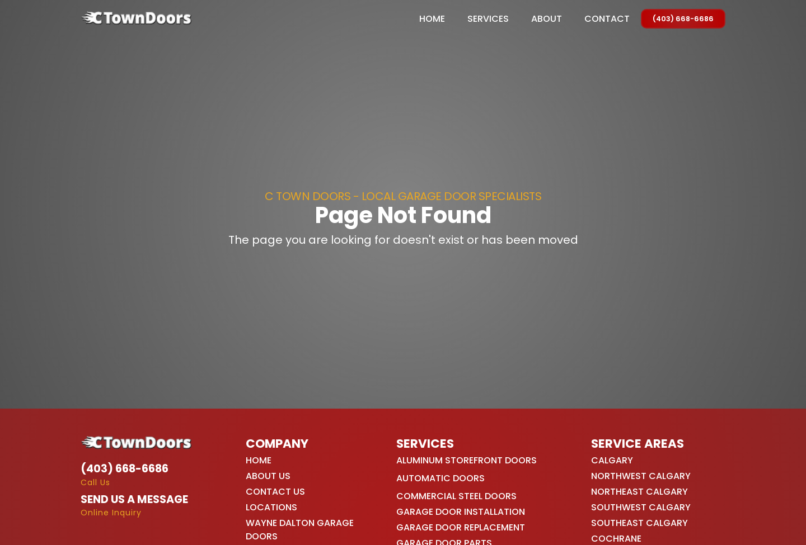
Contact (607, 19)
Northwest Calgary (641, 476)
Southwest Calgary (641, 507)
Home (432, 19)
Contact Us (275, 491)
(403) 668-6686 (683, 18)
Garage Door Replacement (460, 527)
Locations (271, 507)
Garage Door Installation (460, 511)
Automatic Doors (440, 478)
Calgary (612, 460)
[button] (488, 19)
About (546, 19)
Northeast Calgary (639, 491)
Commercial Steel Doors (456, 496)
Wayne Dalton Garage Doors (300, 529)
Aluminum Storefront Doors (466, 460)
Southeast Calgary (639, 522)
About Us (268, 476)
